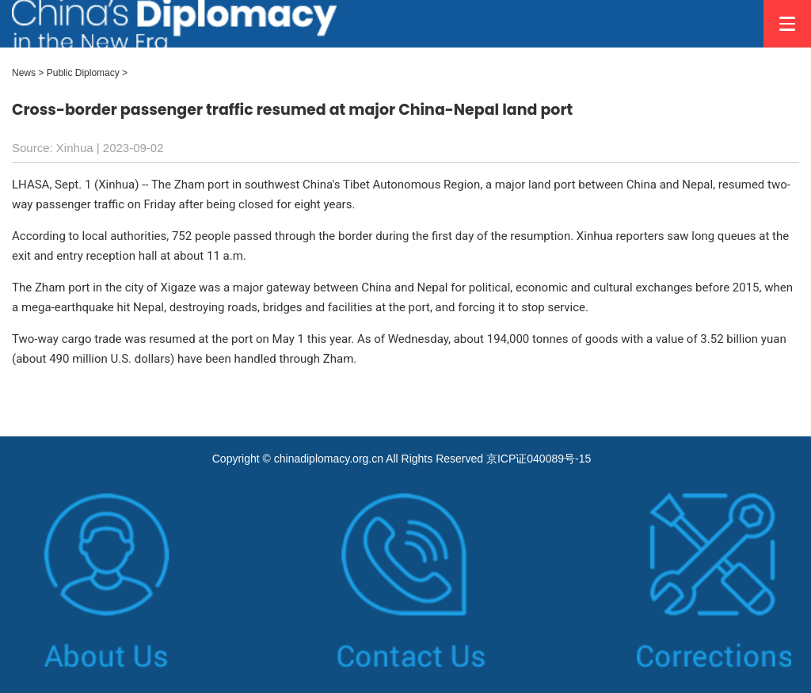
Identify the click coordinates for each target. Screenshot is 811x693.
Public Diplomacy (83, 72)
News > (28, 72)
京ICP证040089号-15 (538, 458)
